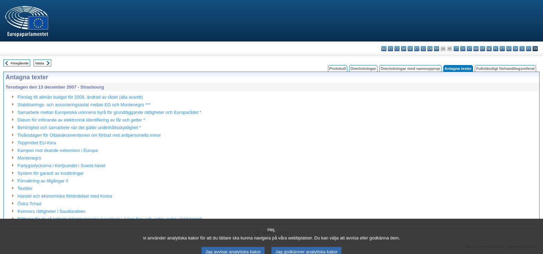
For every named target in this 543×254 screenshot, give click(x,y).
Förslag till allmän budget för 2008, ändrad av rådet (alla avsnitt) (80, 97)
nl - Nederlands (489, 48)
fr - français (436, 48)
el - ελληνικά (423, 48)
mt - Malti (482, 48)
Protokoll (337, 68)
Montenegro (29, 158)
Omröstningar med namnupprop (410, 68)
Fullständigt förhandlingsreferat (505, 68)
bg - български (383, 48)
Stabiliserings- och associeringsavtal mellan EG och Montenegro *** (84, 104)
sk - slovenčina (515, 48)
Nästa (39, 63)
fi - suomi (528, 48)
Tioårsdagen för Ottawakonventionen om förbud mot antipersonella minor (89, 135)
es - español (390, 48)
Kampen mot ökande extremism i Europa (58, 150)
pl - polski (495, 48)
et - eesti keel (416, 48)
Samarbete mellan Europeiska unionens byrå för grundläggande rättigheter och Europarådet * (110, 112)
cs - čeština (397, 48)
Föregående (20, 63)
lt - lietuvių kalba (469, 48)
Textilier (25, 188)
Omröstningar (363, 68)
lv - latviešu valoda (462, 48)
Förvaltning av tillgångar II (43, 180)
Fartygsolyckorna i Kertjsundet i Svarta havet (62, 165)
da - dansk (403, 48)
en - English (430, 48)
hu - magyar (476, 48)
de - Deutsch (410, 48)
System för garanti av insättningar (51, 173)
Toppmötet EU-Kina (37, 142)
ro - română (508, 48)
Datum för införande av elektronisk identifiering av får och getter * (81, 120)
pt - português (502, 48)
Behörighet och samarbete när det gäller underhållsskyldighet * (79, 127)
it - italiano (456, 48)
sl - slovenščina (522, 48)
